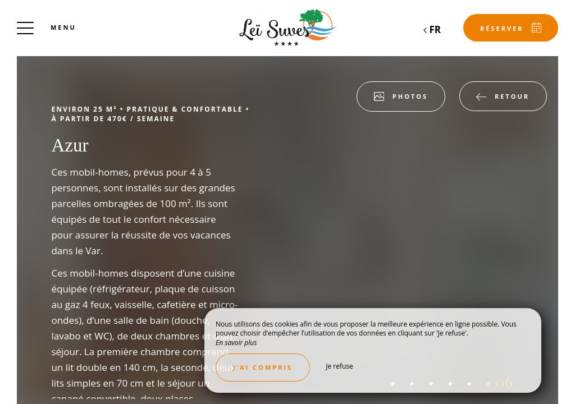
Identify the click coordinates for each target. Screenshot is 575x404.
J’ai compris (263, 367)
